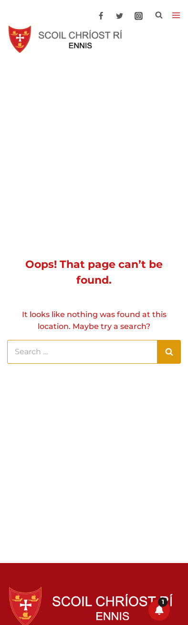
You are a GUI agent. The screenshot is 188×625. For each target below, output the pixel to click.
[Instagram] (138, 16)
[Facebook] (101, 16)
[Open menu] (176, 15)
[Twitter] (120, 16)
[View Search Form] (159, 15)
